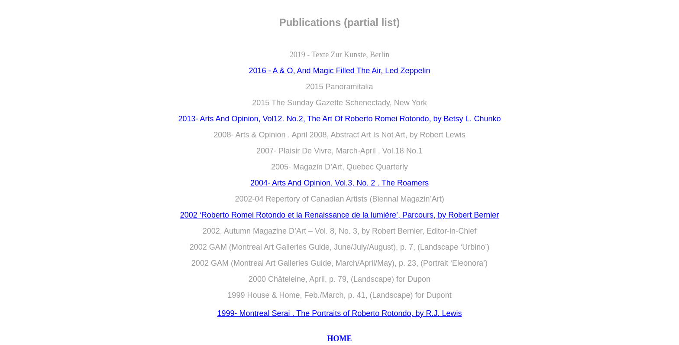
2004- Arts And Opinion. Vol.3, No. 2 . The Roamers (339, 183)
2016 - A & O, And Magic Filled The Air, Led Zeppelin (339, 70)
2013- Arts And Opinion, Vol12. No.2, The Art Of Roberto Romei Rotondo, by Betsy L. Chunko (339, 118)
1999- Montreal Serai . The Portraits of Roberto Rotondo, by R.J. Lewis (339, 313)
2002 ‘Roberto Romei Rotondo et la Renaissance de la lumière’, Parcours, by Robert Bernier (339, 215)
